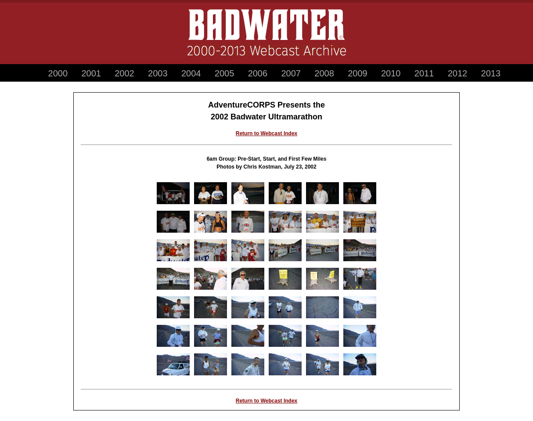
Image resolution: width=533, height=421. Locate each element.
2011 (424, 73)
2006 (258, 73)
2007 (291, 73)
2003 (158, 73)
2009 (357, 73)
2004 (191, 73)
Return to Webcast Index (266, 133)
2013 (491, 73)
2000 (58, 73)
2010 (391, 73)
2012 (458, 73)
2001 (91, 73)
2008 (324, 73)
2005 (224, 73)
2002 (124, 73)
